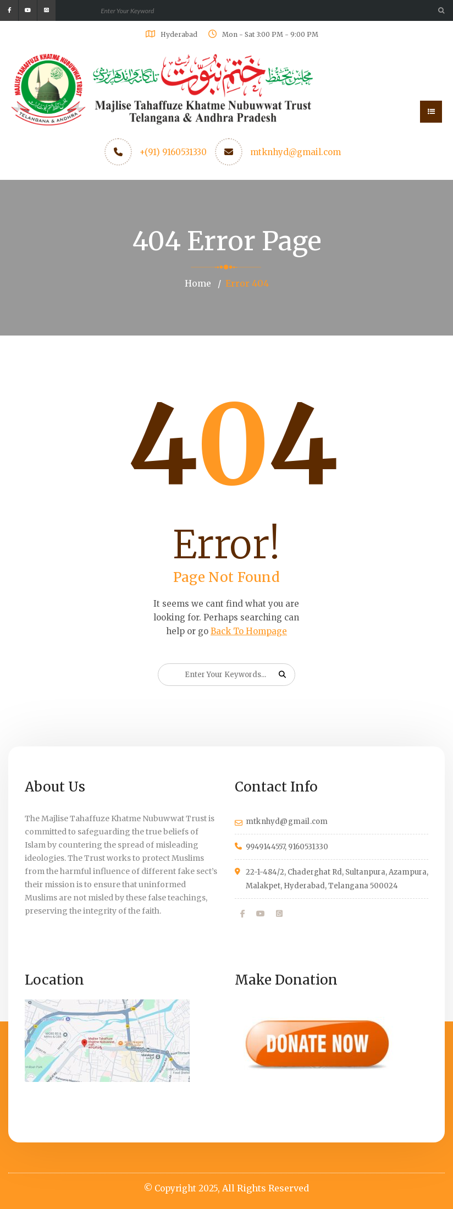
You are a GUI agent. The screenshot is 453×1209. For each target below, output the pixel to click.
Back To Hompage (249, 631)
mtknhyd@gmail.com (295, 152)
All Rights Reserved (265, 1188)
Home (198, 283)
